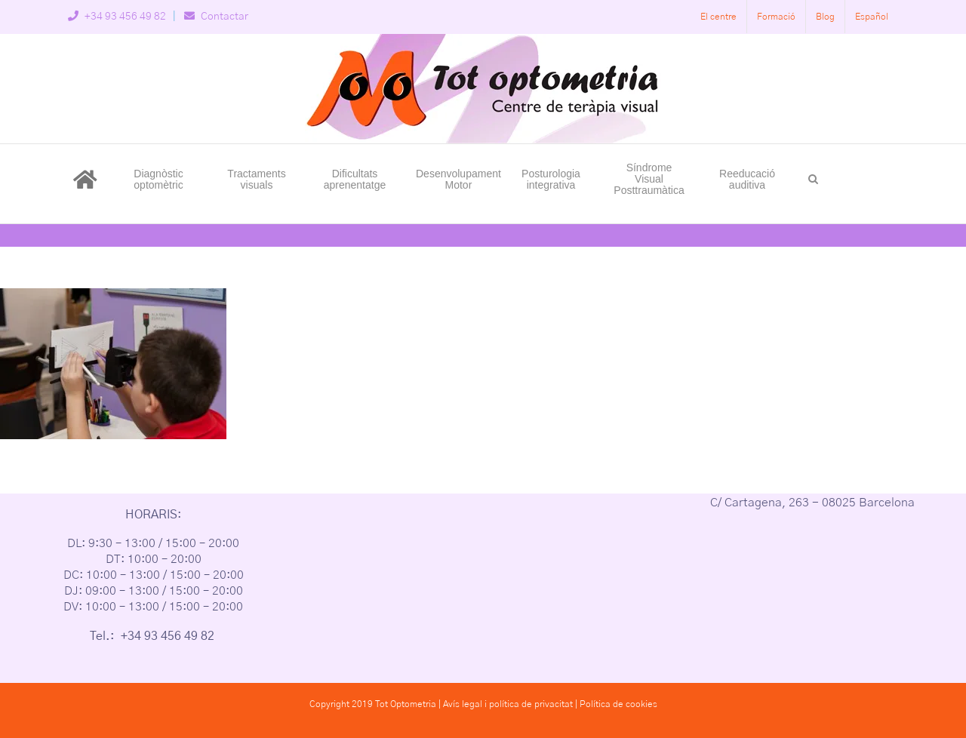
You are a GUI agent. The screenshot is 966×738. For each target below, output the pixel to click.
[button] (813, 178)
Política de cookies (618, 704)
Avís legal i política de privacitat (508, 704)
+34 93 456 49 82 (117, 16)
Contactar (216, 16)
